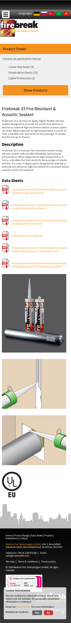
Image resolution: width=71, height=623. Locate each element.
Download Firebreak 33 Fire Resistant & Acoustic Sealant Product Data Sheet (39, 191)
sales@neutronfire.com (17, 555)
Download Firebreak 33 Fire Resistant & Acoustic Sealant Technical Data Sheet (39, 206)
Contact (23, 538)
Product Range (21, 535)
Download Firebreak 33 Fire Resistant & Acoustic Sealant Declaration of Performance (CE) (39, 249)
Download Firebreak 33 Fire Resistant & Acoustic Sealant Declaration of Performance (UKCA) (39, 265)
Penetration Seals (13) (23, 72)
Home (9, 535)
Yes (37, 612)
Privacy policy (48, 561)
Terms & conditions (28, 561)
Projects (48, 535)
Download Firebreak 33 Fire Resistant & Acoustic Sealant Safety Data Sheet (39, 222)
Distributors (11, 538)
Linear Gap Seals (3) (21, 67)
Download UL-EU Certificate (28, 235)
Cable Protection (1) (22, 78)
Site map (10, 561)
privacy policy (23, 606)
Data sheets (37, 535)
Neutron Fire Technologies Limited (30, 567)
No (48, 612)
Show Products (35, 90)
